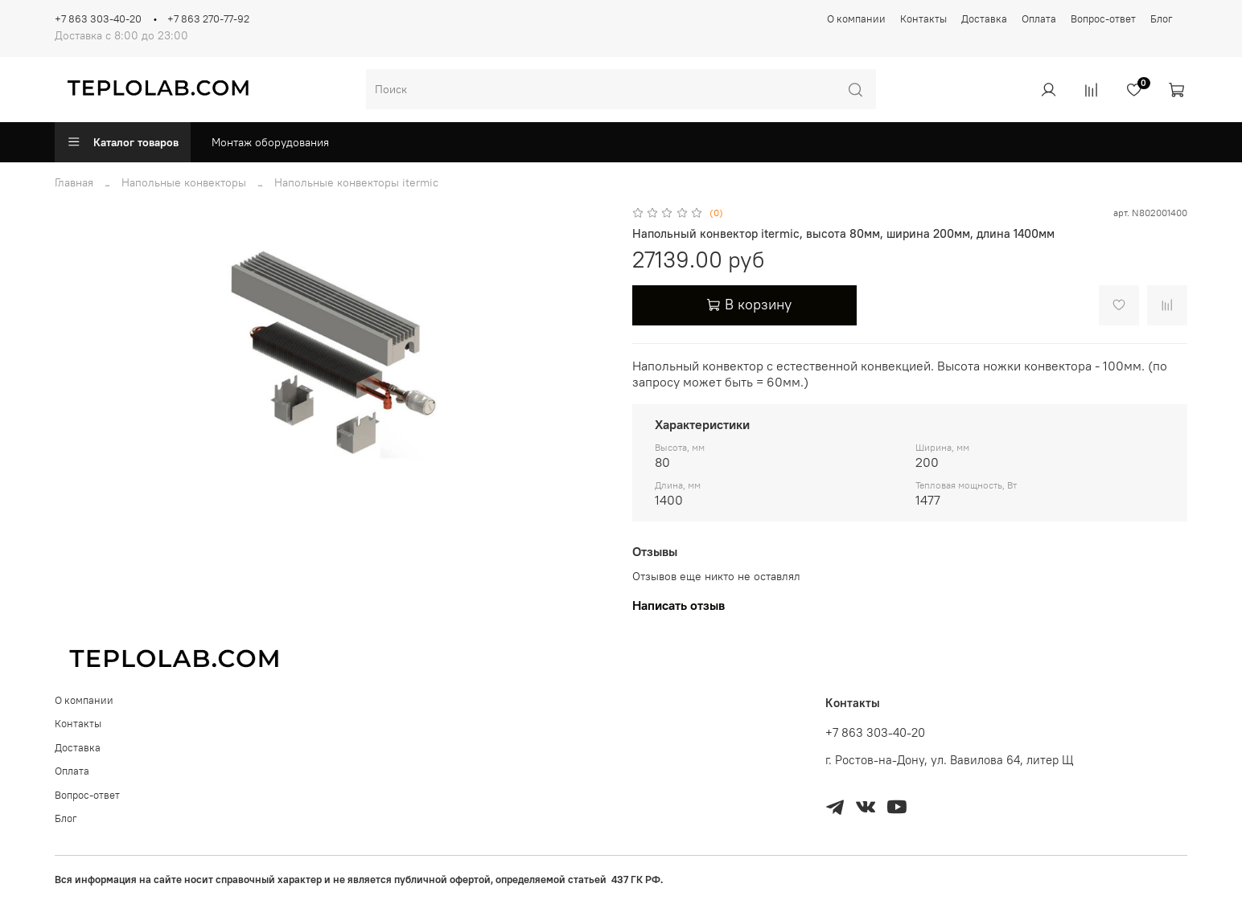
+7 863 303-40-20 (98, 19)
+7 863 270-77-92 (208, 19)
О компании (856, 19)
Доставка (984, 19)
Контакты (923, 19)
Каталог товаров (123, 142)
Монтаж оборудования (270, 142)
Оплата (1039, 19)
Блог (1161, 19)
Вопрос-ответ (1103, 19)
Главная (74, 182)
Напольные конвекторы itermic (356, 182)
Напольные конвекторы (183, 182)
